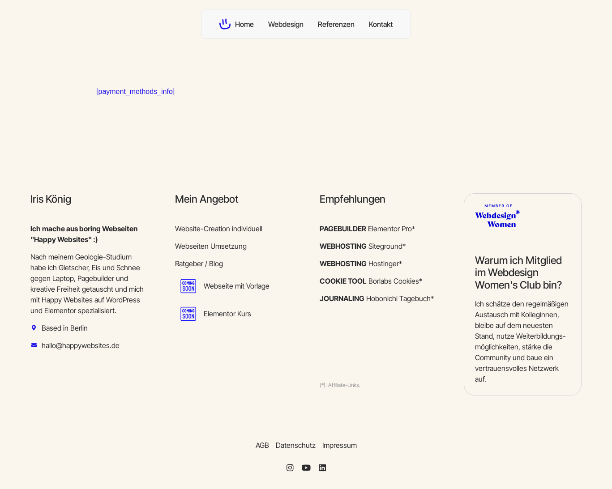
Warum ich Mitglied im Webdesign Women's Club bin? (518, 272)
